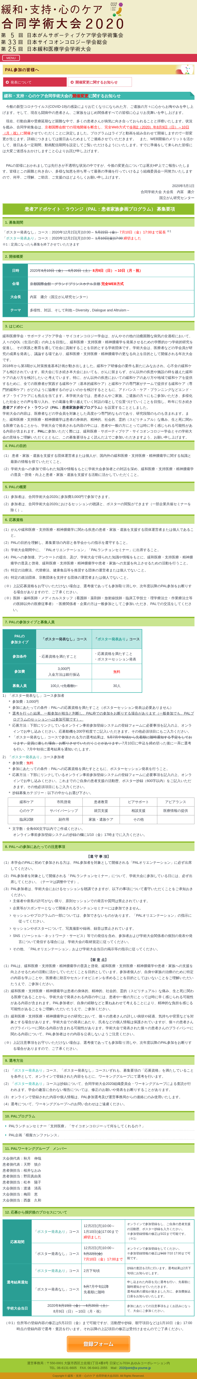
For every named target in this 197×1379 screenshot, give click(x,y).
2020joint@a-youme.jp (135, 1368)
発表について (21, 82)
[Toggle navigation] (11, 58)
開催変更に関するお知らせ (96, 82)
